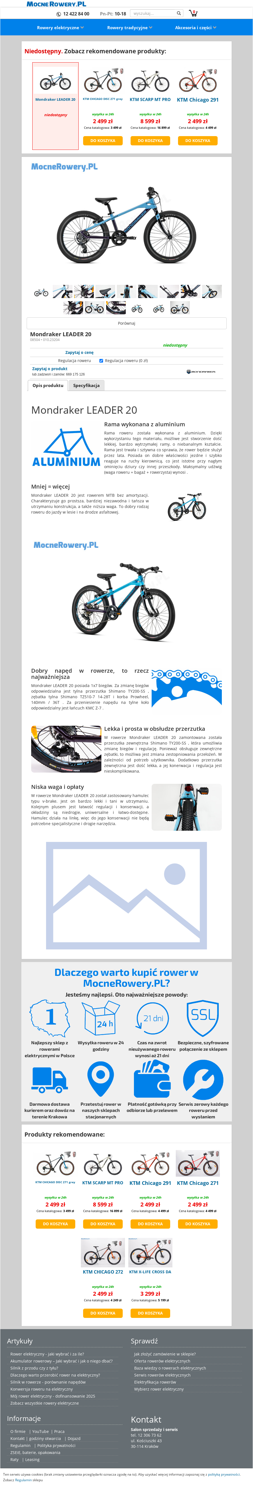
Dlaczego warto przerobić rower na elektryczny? (55, 1375)
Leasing (32, 1459)
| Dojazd (72, 1438)
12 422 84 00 (76, 14)
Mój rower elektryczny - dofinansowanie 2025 (52, 1396)
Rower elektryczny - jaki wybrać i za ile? (47, 1354)
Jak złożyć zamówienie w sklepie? (165, 1354)
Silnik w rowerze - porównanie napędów (48, 1382)
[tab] (48, 385)
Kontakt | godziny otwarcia (35, 1438)
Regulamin (20, 1445)
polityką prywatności (224, 1474)
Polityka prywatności (56, 1445)
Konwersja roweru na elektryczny (41, 1389)
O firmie (18, 1431)
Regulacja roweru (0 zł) (126, 360)
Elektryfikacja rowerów (155, 1382)
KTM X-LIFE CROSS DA (150, 1271)
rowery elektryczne (61, 1403)
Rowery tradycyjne (130, 27)
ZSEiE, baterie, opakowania (35, 1452)
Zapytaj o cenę (79, 352)
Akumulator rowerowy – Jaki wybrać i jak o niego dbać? (61, 1361)
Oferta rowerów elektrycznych (162, 1361)
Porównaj (126, 323)
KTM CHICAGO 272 (103, 1272)
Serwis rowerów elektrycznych (162, 1375)
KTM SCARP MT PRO (150, 99)
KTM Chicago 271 (198, 1183)
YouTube (40, 1431)
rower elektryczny (167, 1389)
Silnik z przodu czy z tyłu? (34, 1368)
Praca (59, 1431)
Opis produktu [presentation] (48, 385)
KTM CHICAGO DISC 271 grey (103, 99)
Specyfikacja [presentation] (86, 385)
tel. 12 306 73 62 (146, 1435)
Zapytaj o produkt (49, 368)
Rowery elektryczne (60, 27)
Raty (14, 1459)
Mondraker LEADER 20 (55, 99)
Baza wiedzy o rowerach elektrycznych (170, 1368)
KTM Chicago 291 (198, 99)
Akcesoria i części (196, 27)
